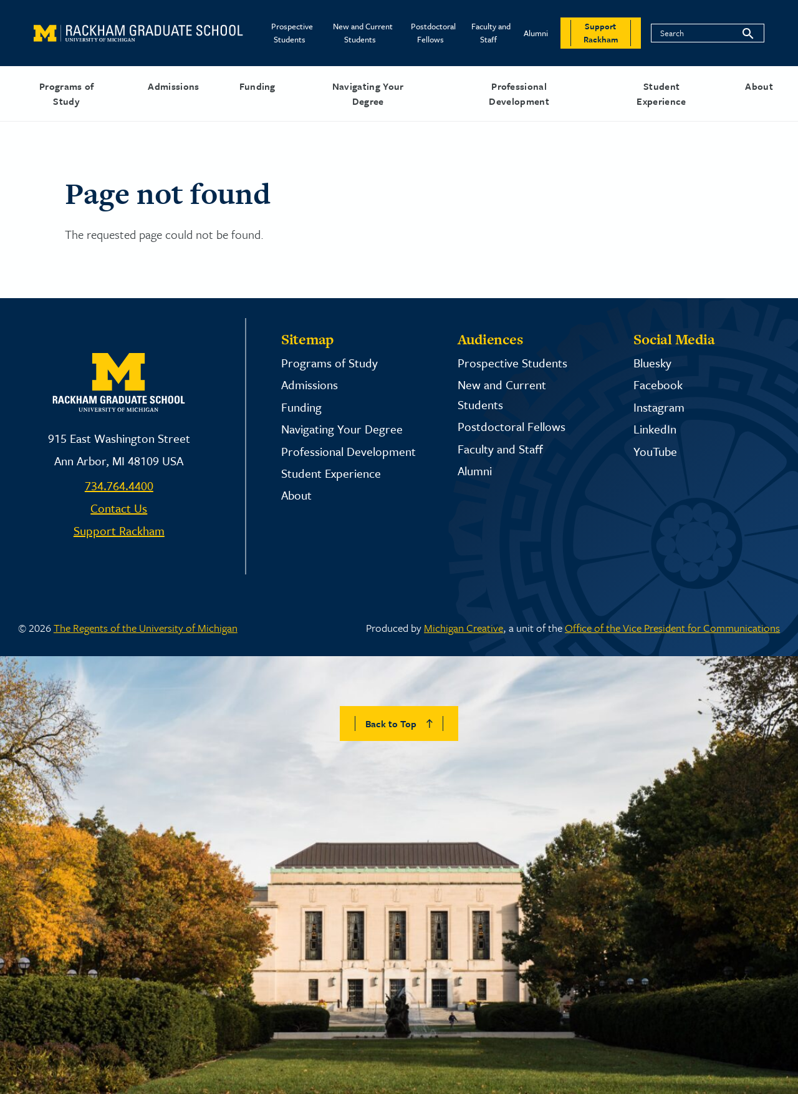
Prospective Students (292, 33)
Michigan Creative (463, 628)
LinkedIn (654, 428)
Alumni (536, 33)
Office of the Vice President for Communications (672, 628)
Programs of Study (66, 93)
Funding (257, 86)
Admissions (173, 86)
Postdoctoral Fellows (433, 33)
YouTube (655, 451)
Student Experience (661, 93)
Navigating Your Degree (368, 93)
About (759, 86)
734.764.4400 (119, 485)
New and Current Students (363, 33)
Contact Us (118, 508)
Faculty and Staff (491, 33)
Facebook (658, 384)
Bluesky (652, 362)
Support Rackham (119, 530)
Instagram (659, 407)
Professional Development (519, 93)
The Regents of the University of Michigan (146, 628)
